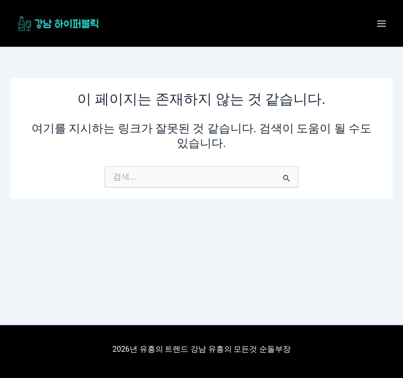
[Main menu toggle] (381, 24)
